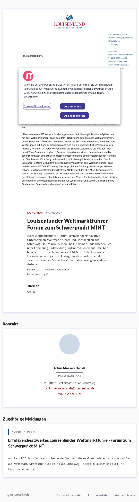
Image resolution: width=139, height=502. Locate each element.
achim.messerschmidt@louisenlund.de (69, 388)
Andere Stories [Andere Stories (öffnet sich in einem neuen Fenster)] (125, 495)
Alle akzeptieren (74, 115)
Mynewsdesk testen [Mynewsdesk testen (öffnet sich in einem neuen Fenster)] (69, 495)
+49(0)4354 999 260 (69, 394)
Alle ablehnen (72, 106)
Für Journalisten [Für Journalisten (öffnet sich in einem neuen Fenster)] (99, 495)
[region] (69, 96)
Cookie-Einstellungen (37, 106)
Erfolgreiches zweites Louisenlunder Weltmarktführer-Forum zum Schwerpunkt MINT (69, 443)
